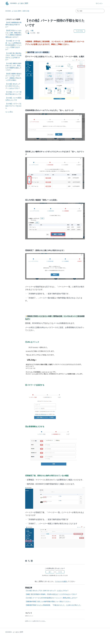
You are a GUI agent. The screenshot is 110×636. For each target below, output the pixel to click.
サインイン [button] (99, 3)
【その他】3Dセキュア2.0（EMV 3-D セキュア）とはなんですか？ (12, 86)
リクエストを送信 (61, 581)
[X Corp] (29, 561)
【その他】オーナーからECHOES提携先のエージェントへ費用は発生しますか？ (51, 598)
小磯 (31, 30)
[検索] (90, 11)
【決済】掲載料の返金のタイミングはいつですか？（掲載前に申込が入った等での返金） (13, 77)
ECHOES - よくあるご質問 (13, 11)
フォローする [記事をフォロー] (79, 31)
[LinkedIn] (32, 561)
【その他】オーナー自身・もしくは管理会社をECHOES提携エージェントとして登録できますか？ (13, 45)
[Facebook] (26, 561)
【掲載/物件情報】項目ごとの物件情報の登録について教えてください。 (48, 601)
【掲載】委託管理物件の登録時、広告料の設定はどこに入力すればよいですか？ (51, 594)
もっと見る (9, 112)
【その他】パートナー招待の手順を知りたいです (13, 93)
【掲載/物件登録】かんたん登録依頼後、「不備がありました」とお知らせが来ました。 (53, 605)
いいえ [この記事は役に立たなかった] (60, 572)
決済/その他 (26, 11)
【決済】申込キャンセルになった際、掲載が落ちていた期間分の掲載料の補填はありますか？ (13, 34)
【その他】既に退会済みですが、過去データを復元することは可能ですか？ (13, 56)
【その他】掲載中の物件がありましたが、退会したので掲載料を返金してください (13, 67)
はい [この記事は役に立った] (50, 572)
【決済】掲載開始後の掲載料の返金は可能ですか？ (13, 25)
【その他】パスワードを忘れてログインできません (13, 106)
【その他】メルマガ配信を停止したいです (13, 99)
